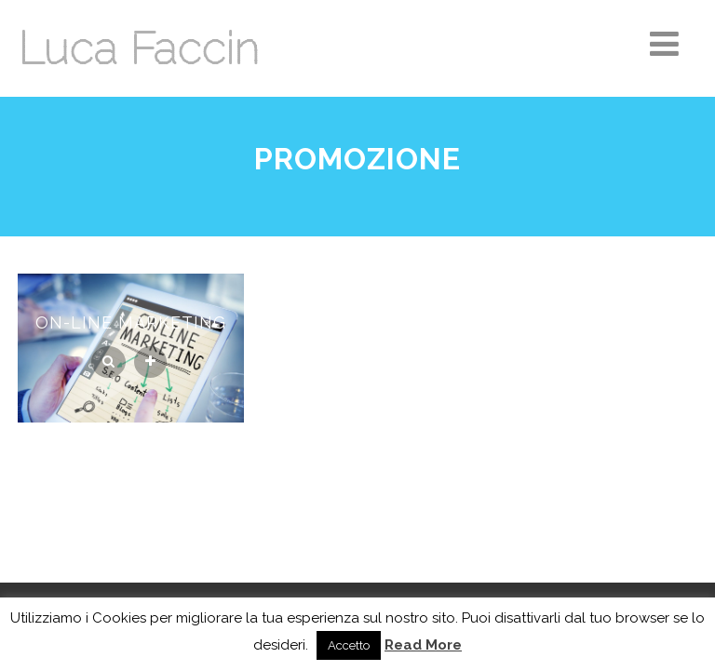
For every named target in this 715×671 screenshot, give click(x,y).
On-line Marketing (130, 322)
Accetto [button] (349, 645)
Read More (423, 645)
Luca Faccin (138, 48)
